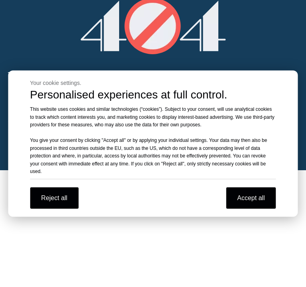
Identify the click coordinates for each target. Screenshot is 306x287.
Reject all (54, 197)
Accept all (251, 197)
